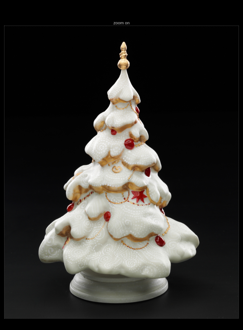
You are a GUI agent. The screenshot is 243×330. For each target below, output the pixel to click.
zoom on (121, 23)
